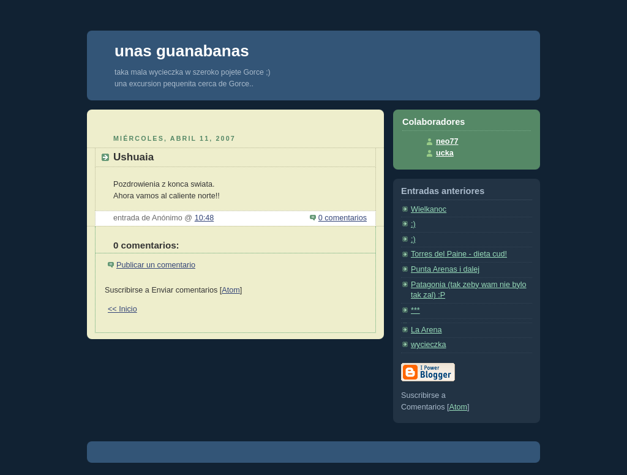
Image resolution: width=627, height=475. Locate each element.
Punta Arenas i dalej (445, 269)
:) (413, 224)
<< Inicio (122, 309)
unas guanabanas (182, 51)
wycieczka (428, 344)
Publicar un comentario (155, 265)
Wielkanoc (428, 209)
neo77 (447, 141)
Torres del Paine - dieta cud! (459, 254)
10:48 (204, 218)
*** (415, 310)
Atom (230, 290)
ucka (445, 153)
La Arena (426, 330)
